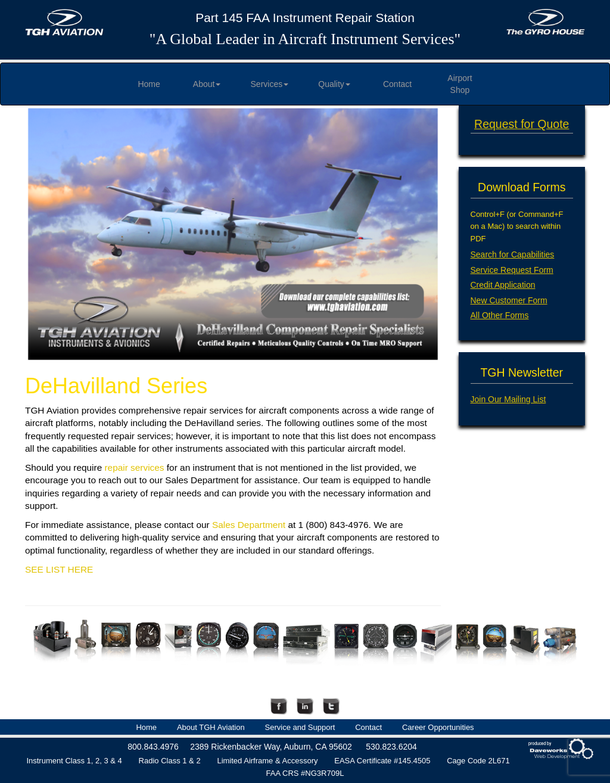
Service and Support (300, 727)
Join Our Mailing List (508, 399)
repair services (134, 467)
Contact (397, 84)
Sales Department (248, 525)
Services (270, 84)
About (207, 84)
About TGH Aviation (211, 727)
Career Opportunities (438, 727)
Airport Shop (459, 84)
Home (149, 84)
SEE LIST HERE (59, 569)
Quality (334, 84)
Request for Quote (521, 123)
